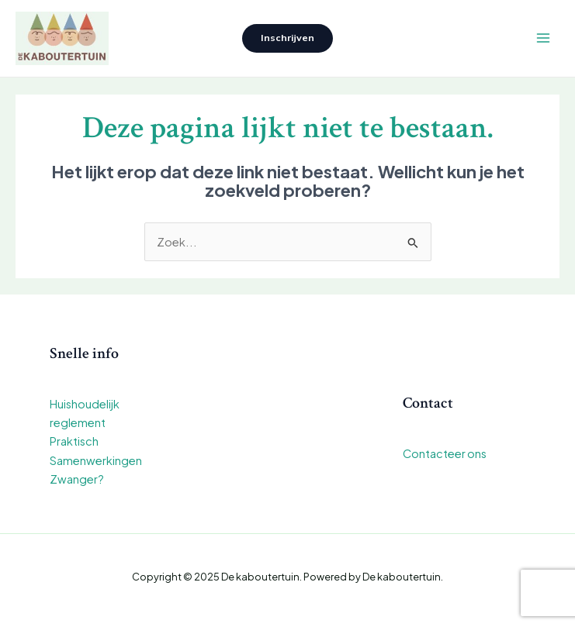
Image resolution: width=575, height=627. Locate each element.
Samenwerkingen (96, 460)
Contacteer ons (445, 453)
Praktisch (74, 441)
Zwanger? (77, 479)
